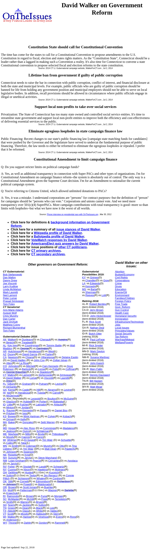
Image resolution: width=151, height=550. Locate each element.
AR (4, 351)
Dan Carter (9, 318)
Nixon (27, 469)
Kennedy (27, 410)
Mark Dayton (97, 351)
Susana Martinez (100, 357)
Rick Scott (95, 321)
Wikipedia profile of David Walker (58, 233)
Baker (11, 422)
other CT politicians (72, 247)
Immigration (121, 318)
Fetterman (26, 490)
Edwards (95, 283)
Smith (15, 445)
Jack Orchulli (10, 321)
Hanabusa (24, 392)
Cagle (25, 389)
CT (4, 374)
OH (5, 472)
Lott (104, 295)
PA (4, 490)
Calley (9, 442)
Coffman (70, 369)
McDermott (12, 395)
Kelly (23, 419)
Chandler (90, 280)
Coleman (31, 445)
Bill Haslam (96, 380)
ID (4, 404)
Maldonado (44, 484)
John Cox (39, 360)
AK (4, 339)
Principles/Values (124, 330)
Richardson (63, 481)
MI (4, 440)
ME (5, 434)
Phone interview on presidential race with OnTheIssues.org (72, 214)
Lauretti (65, 377)
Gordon (43, 522)
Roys (73, 516)
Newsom (13, 357)
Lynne (41, 369)
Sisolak (27, 466)
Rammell (60, 522)
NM (5, 460)
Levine (59, 383)
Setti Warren (48, 422)
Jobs (117, 324)
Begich (10, 342)
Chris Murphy (10, 315)
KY (84, 277)
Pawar (43, 410)
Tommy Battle (54, 345)
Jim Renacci (51, 475)
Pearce (37, 460)
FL (4, 383)
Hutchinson (14, 351)
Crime (118, 283)
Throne (12, 522)
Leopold (35, 398)
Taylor (32, 475)
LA (83, 283)
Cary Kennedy (50, 366)
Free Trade (121, 304)
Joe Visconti (10, 283)
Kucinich (54, 472)
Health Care (122, 312)
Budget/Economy (124, 274)
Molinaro (60, 469)
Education (120, 289)
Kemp (11, 389)
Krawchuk (11, 493)
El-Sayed (29, 440)
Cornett (24, 481)
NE (4, 454)
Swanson (28, 451)
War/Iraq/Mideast (124, 339)
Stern (56, 513)
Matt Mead (96, 386)
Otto (62, 445)
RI (4, 496)
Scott (10, 513)
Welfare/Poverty (124, 342)
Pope (44, 499)
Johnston (13, 366)
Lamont (26, 374)
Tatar (24, 442)
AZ (4, 354)
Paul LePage (97, 339)
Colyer (51, 416)
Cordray (57, 478)
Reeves (89, 295)
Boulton (51, 398)
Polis (55, 369)
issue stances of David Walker (78, 229)
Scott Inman (30, 487)
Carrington (42, 348)
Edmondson (43, 481)
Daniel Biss (61, 410)
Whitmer (12, 440)
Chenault (45, 339)
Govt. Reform (122, 307)
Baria (94, 289)
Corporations (122, 280)
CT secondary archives (48, 254)
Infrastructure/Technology (129, 321)
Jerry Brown (96, 309)
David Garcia (29, 354)
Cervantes (54, 460)
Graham (26, 383)
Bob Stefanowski (12, 274)
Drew (9, 380)
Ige (8, 392)
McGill (30, 499)
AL (4, 345)
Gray (106, 280)
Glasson (11, 401)
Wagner (52, 490)
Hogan (12, 428)
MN (5, 445)
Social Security (123, 333)
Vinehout (43, 516)
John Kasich (97, 363)
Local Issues (122, 327)
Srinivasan (66, 374)
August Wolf (10, 312)
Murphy (47, 445)
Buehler (48, 487)
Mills (27, 434)
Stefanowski (45, 374)
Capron (25, 437)
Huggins (62, 339)
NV (4, 466)
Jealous (10, 431)
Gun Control (122, 309)
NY (4, 469)
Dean (25, 507)
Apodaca (72, 460)
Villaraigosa (47, 357)
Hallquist (41, 513)
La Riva (23, 363)
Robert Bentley (97, 304)
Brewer (12, 416)
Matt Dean (50, 448)
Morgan (58, 496)
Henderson (34, 351)
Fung (44, 496)
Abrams (52, 389)
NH (5, 457)
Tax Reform (121, 336)
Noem (11, 505)
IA (4, 398)
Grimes (94, 277)
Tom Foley (9, 304)
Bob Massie (69, 422)
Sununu (12, 457)
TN (4, 507)
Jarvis (27, 457)
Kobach (67, 416)
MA (5, 422)
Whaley (41, 478)
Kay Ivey (12, 345)
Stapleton (45, 372)
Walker (12, 339)
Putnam (43, 383)
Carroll (56, 392)
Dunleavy (27, 339)
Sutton (10, 475)
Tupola (41, 392)
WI (4, 516)
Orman (10, 419)
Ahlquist (58, 404)
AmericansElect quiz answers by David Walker (65, 243)
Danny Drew (10, 280)
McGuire (68, 398)
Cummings (49, 428)
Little (9, 404)
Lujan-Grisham (16, 460)
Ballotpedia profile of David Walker (59, 236)
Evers (59, 516)
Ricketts (12, 454)
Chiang (29, 357)
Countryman (32, 345)
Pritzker (10, 413)
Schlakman (43, 431)
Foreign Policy (123, 301)
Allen (9, 363)
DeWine (12, 472)
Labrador (41, 404)
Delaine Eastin (70, 357)
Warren (24, 502)
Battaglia (58, 401)
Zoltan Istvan (60, 360)
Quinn (26, 431)
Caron (39, 437)
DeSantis (11, 386)
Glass (25, 510)
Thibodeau (58, 434)
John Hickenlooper (100, 315)
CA (4, 357)
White (39, 510)
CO (5, 366)
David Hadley (18, 360)
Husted (29, 472)
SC (4, 499)
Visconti (48, 377)
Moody (10, 437)
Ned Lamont (10, 295)
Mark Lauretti (10, 292)
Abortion (119, 271)
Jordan (25, 407)
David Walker (13, 377)
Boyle (41, 434)
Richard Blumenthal (14, 327)
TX (4, 510)
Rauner (10, 410)
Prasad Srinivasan (13, 301)
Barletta (68, 490)
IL (4, 410)
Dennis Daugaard (100, 374)
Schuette (66, 440)
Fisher (11, 466)
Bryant (40, 502)
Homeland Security (126, 315)
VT (4, 513)
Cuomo (12, 469)
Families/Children (125, 298)
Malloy (11, 374)
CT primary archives (46, 250)
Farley (48, 354)
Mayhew (13, 434)
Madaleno (68, 428)
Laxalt (42, 466)
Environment (122, 295)
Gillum (11, 383)
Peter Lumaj (10, 298)
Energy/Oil (121, 292)
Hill (38, 389)
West (51, 351)
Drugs (118, 286)
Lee (52, 507)
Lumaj (32, 377)
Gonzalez (27, 422)
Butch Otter (95, 333)
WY (5, 522)
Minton (10, 407)
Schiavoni (23, 478)
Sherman (90, 292)
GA (5, 389)
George (24, 348)
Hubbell (27, 401)
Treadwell (27, 342)
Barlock (26, 369)
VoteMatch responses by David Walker (59, 240)
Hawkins (42, 469)
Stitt (10, 481)
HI (4, 392)
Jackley (26, 505)
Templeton (61, 499)
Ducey (11, 354)
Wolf (10, 490)
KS (4, 416)
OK (5, 481)
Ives (24, 413)
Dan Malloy (9, 277)
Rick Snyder (96, 345)
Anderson (11, 519)
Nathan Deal (97, 327)
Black (39, 507)
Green (11, 507)
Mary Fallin (96, 369)
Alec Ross (29, 428)
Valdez (54, 510)
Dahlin (27, 522)
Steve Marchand (47, 457)
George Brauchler (16, 372)
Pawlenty (70, 448)
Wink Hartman (31, 416)
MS (84, 289)
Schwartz (58, 466)
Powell (27, 484)
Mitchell (30, 366)
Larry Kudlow (10, 286)
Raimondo (12, 496)
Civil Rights (121, 277)
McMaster (13, 499)
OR (5, 487)
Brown (12, 487)
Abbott (11, 510)
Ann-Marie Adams (13, 309)
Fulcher (24, 404)
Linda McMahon (12, 289)
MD (5, 428)
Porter (42, 401)
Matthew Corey (11, 324)
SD (4, 505)
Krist (27, 454)
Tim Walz (47, 440)
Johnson (11, 451)
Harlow (27, 516)
